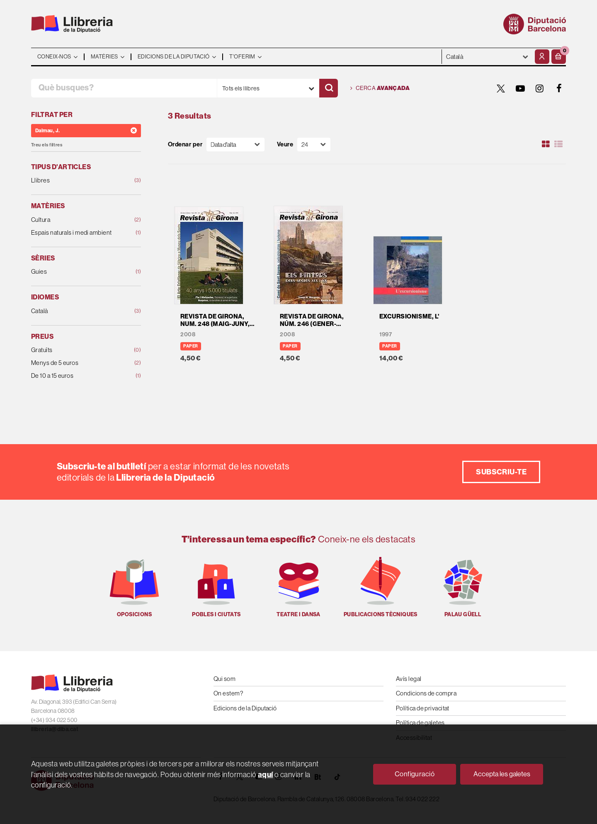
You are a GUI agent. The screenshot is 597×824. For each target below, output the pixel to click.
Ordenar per (185, 144)
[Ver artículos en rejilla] (546, 144)
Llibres (76, 180)
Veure (285, 144)
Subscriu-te (501, 471)
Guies (76, 272)
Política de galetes (420, 722)
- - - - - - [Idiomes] (487, 56)
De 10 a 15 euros (76, 376)
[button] (558, 56)
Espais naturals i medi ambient (76, 233)
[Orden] (235, 144)
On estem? (228, 693)
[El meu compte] (542, 56)
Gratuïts (76, 350)
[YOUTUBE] (520, 88)
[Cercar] (328, 88)
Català (76, 311)
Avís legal (409, 678)
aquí (265, 774)
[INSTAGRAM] (539, 88)
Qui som (224, 678)
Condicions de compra (426, 693)
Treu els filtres (46, 145)
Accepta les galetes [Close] (501, 774)
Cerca (380, 88)
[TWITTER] (500, 88)
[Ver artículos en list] (558, 144)
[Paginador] (313, 144)
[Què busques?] (124, 88)
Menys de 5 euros (76, 363)
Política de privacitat (422, 708)
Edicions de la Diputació (245, 708)
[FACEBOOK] (559, 88)
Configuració (414, 774)
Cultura (76, 220)
